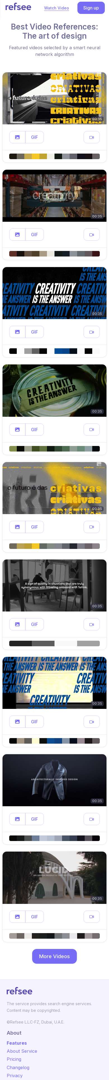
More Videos (54, 956)
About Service (22, 1051)
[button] (17, 137)
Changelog (18, 1067)
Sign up (91, 8)
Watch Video (56, 8)
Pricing (14, 1059)
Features (17, 1043)
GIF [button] (34, 137)
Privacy (15, 1075)
